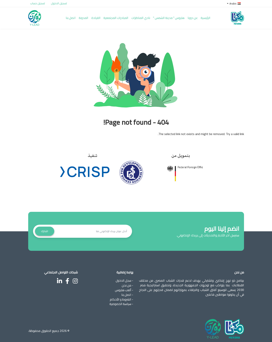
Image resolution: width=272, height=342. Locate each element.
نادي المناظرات (145, 17)
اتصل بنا (70, 17)
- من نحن (127, 284)
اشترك (44, 229)
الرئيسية (215, 17)
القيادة (97, 17)
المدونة (84, 17)
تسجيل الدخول (59, 3)
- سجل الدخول (124, 279)
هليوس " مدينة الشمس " (175, 17)
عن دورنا (201, 17)
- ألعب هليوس (124, 288)
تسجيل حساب (37, 3)
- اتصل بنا (127, 293)
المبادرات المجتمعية (119, 17)
